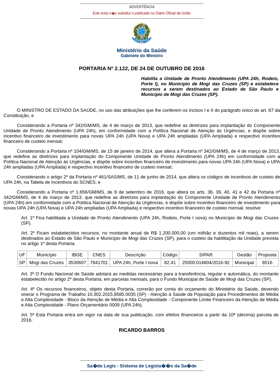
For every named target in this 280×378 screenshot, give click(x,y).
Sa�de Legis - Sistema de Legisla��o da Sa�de (142, 365)
